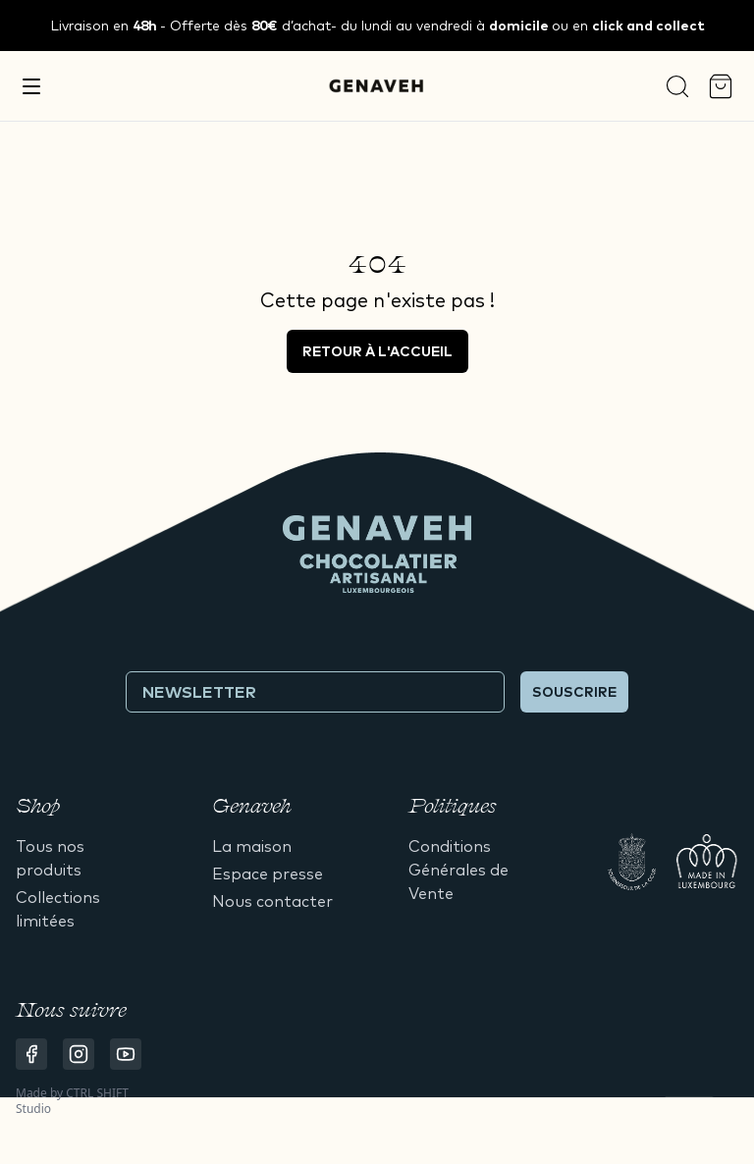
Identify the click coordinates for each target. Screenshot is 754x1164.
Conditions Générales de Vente (458, 869)
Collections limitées (58, 908)
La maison (252, 846)
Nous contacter (272, 901)
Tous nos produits (50, 857)
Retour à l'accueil (377, 351)
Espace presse (267, 873)
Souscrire (574, 692)
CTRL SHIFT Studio (72, 1101)
